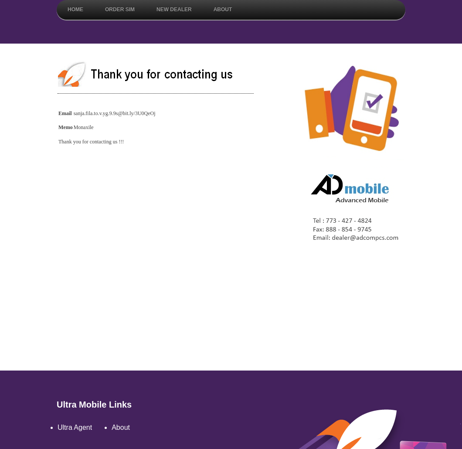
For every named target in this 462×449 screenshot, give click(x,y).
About (223, 10)
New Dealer (174, 10)
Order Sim (120, 10)
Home (75, 10)
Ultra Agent (75, 427)
